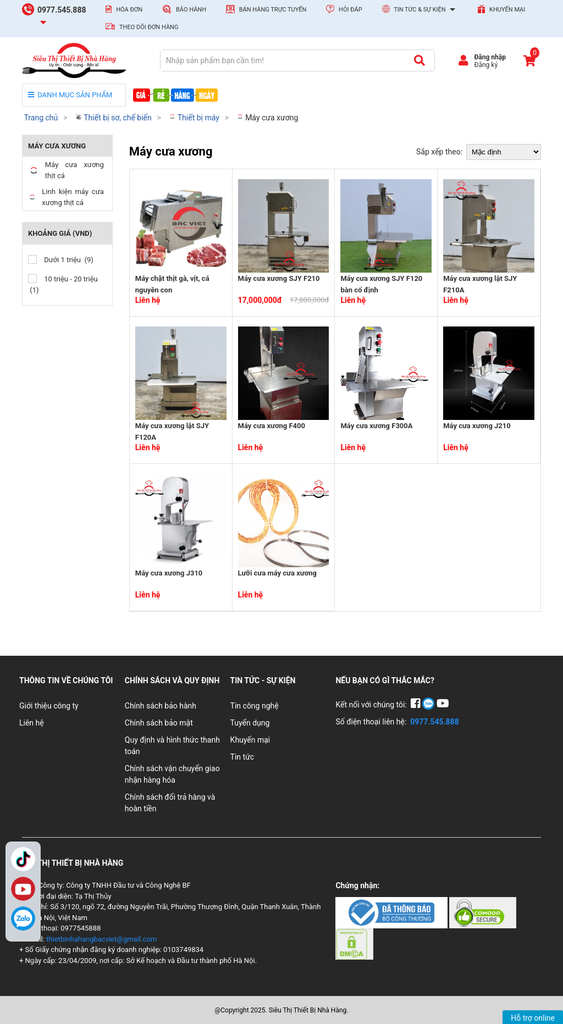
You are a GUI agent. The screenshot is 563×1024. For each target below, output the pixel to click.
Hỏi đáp (344, 9)
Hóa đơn (124, 9)
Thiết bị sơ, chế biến (113, 117)
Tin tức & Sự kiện (420, 9)
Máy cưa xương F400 (271, 426)
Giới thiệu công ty (49, 705)
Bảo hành (184, 9)
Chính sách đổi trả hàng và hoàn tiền (170, 803)
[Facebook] (416, 704)
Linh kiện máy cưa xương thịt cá (66, 197)
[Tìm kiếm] (419, 60)
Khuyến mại (501, 9)
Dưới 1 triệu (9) (60, 259)
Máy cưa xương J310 (169, 573)
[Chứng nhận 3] (354, 943)
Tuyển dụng (250, 722)
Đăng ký (486, 65)
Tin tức (242, 756)
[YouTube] (443, 704)
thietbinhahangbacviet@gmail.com (101, 939)
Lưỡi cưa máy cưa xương (277, 573)
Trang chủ (41, 117)
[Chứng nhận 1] (392, 911)
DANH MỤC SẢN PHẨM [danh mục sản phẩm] (70, 95)
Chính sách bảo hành (160, 705)
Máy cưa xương (267, 117)
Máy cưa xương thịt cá (66, 170)
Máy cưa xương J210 (477, 426)
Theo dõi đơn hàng (142, 27)
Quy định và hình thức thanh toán (172, 745)
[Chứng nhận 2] (482, 911)
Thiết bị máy (194, 117)
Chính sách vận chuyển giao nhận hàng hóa (172, 774)
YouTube (23, 889)
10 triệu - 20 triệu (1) (63, 284)
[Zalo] (23, 918)
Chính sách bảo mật (159, 722)
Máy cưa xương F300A (376, 426)
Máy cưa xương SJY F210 (279, 278)
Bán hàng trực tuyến (266, 9)
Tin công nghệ (254, 705)
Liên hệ (31, 722)
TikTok (23, 859)
